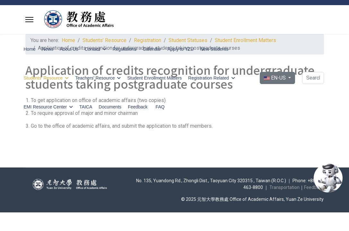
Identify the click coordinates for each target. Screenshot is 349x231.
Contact (92, 49)
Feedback (137, 106)
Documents (110, 106)
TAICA (85, 106)
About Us (69, 49)
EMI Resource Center (45, 106)
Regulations (124, 49)
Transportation (284, 187)
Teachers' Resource (95, 78)
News (47, 49)
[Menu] (29, 19)
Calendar (152, 49)
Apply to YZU (180, 49)
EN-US (275, 78)
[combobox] (313, 78)
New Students (214, 49)
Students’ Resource (43, 78)
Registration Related (208, 78)
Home (30, 49)
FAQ (160, 106)
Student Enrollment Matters (154, 78)
